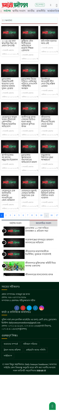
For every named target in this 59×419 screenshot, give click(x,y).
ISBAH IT (41, 370)
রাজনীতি (40, 11)
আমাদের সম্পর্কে (11, 344)
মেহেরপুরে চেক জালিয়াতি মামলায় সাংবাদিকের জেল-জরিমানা (8, 195)
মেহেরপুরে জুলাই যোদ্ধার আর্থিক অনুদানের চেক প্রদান (29, 194)
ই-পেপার (40, 5)
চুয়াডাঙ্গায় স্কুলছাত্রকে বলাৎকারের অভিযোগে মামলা (29, 158)
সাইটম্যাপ (8, 356)
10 (41, 215)
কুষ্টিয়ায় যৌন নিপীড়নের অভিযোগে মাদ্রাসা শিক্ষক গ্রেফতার (27, 46)
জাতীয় (30, 11)
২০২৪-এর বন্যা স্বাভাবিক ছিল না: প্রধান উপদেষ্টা (9, 43)
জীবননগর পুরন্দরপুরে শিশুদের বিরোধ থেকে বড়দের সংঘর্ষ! (48, 122)
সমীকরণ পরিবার (30, 344)
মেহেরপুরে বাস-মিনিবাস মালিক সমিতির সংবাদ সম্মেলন (48, 194)
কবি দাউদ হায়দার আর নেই (49, 42)
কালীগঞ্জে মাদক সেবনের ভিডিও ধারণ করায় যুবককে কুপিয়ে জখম (28, 122)
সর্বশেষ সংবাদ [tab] (16, 223)
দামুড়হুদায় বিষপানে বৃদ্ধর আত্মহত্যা (47, 157)
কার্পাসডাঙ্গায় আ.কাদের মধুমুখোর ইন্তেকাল (10, 157)
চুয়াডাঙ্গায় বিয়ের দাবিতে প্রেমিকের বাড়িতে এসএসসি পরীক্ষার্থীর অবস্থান (29, 84)
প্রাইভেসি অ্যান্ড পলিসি (36, 350)
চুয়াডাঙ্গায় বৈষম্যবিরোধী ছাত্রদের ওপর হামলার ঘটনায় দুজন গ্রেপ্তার (8, 84)
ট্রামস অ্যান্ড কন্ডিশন (12, 350)
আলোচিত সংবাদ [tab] (43, 223)
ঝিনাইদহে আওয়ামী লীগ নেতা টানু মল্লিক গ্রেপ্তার (48, 82)
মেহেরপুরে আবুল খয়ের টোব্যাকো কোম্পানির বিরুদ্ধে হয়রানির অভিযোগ (9, 122)
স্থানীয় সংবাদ (18, 11)
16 (52, 215)
